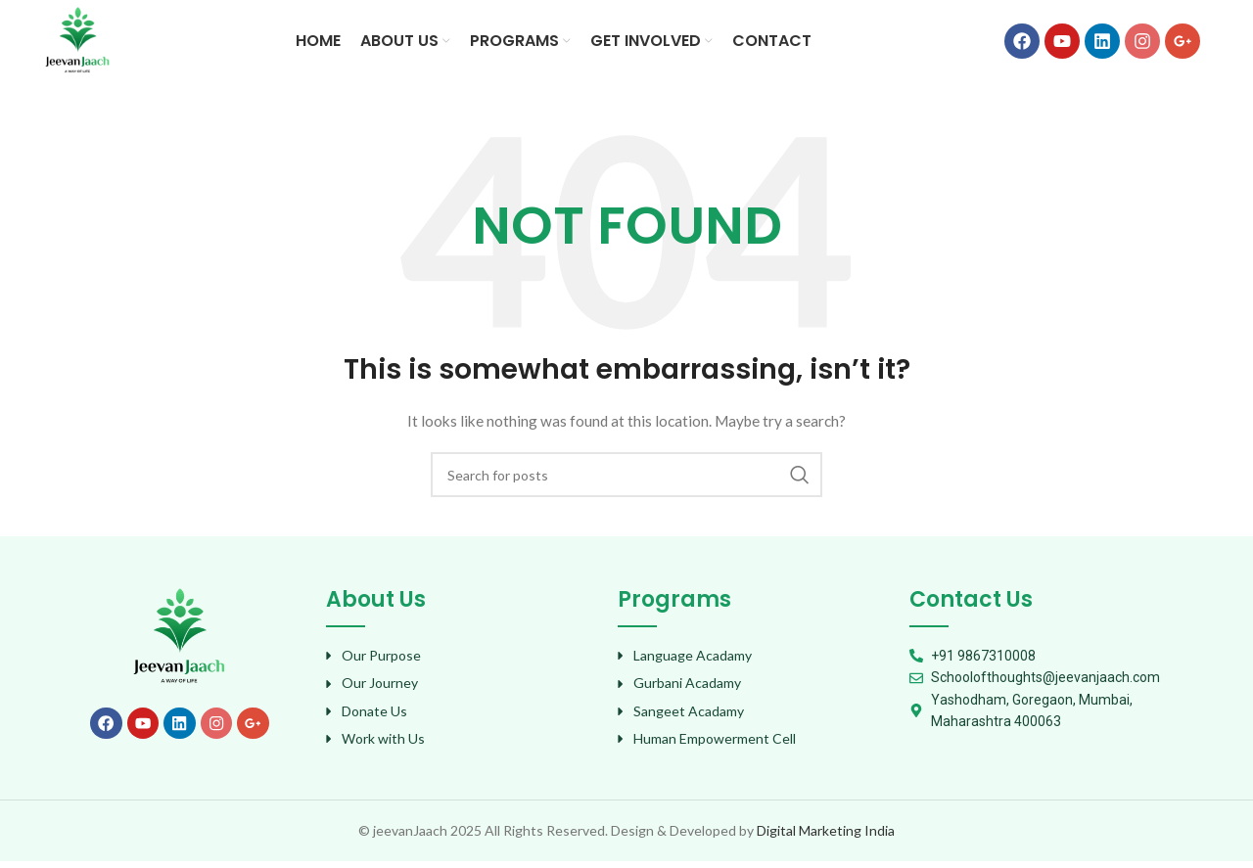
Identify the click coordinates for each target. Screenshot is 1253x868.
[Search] (626, 481)
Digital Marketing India (826, 836)
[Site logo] (80, 42)
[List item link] (462, 662)
